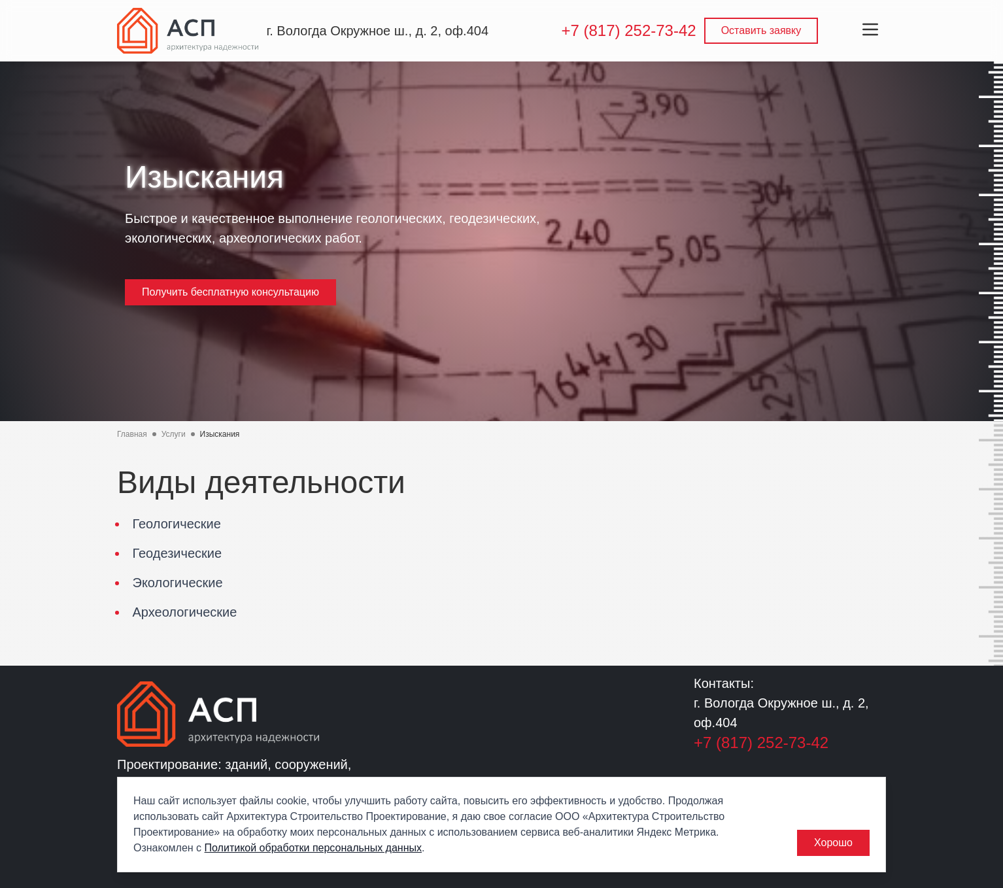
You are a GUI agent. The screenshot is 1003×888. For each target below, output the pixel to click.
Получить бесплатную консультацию (230, 292)
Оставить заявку (761, 30)
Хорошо (833, 842)
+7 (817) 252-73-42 (628, 30)
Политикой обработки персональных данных (313, 847)
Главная (132, 434)
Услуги (174, 434)
